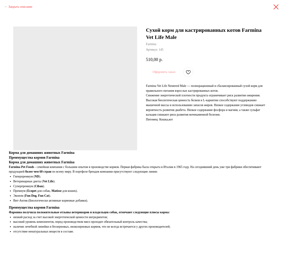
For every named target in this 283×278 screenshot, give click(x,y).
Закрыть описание (20, 6)
